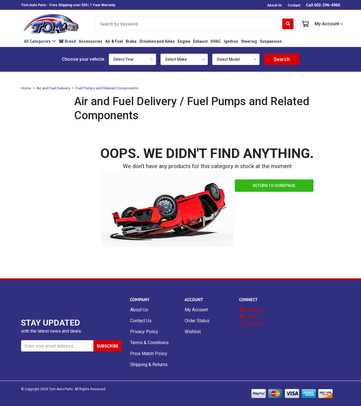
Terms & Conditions (149, 342)
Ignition (231, 41)
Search (282, 59)
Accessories (90, 41)
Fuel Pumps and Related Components (107, 88)
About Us (274, 5)
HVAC (216, 41)
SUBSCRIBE (107, 346)
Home (26, 88)
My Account (329, 23)
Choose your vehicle (83, 59)
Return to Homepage (274, 185)
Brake (131, 41)
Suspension (271, 41)
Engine (184, 41)
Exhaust (200, 41)
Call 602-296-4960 (323, 5)
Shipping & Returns (149, 364)
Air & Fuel (114, 41)
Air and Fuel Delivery (53, 88)
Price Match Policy (148, 353)
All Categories (37, 41)
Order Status (197, 320)
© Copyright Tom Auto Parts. (47, 389)
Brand (67, 41)
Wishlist (193, 331)
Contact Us (141, 320)
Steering (249, 41)
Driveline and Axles (157, 41)
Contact (294, 5)
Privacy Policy (144, 331)
